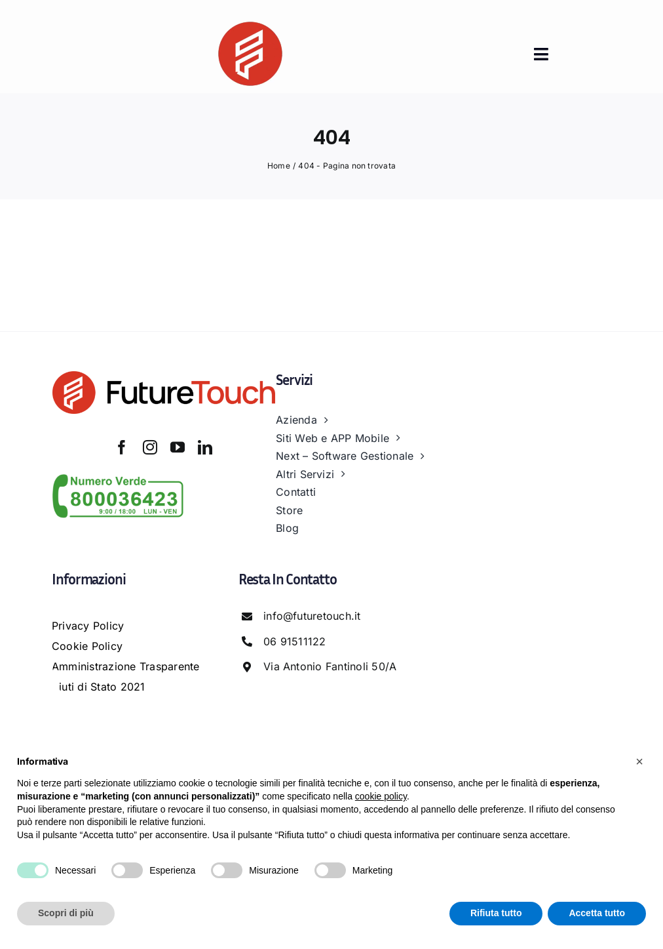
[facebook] (122, 447)
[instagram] (150, 447)
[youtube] (177, 447)
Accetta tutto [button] (597, 913)
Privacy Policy (88, 625)
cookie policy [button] (381, 796)
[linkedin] (205, 447)
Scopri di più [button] (66, 913)
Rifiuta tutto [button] (496, 913)
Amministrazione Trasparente (125, 666)
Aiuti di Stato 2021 (98, 686)
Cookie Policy (87, 646)
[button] (639, 761)
